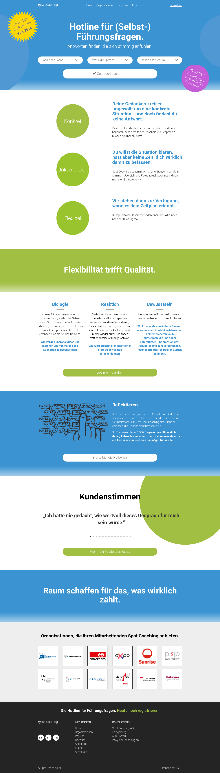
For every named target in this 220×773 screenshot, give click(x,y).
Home (88, 5)
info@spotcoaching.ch (125, 740)
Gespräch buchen (107, 74)
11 (121, 536)
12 (124, 536)
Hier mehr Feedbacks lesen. (110, 551)
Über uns (137, 5)
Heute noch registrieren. (138, 710)
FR (56, 737)
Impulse (123, 5)
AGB (179, 767)
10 (118, 536)
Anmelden (176, 5)
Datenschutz (167, 767)
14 (130, 536)
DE (40, 737)
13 (127, 536)
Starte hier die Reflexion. (110, 457)
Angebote (81, 743)
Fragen (79, 747)
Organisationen (105, 5)
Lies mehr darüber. (110, 372)
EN (48, 737)
